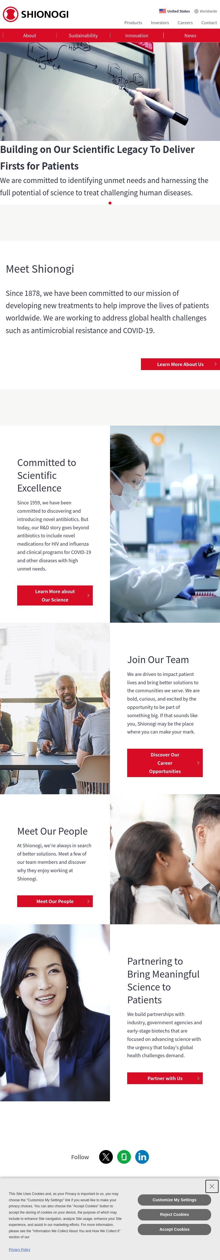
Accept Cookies (175, 1229)
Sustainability (83, 35)
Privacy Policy (19, 1250)
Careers (185, 22)
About (29, 35)
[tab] (29, 36)
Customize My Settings (175, 1200)
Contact (209, 22)
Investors (160, 22)
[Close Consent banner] (212, 1186)
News (190, 35)
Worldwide (208, 10)
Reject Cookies (174, 1214)
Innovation (136, 35)
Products (133, 22)
